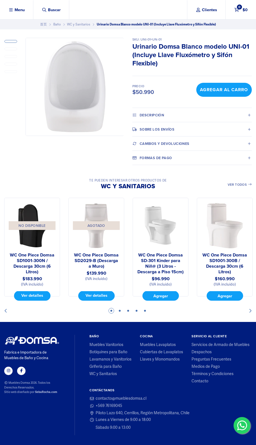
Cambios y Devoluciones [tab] (161, 143)
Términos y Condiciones (213, 374)
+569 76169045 (105, 406)
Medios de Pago (206, 367)
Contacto (200, 381)
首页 (43, 24)
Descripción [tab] (148, 115)
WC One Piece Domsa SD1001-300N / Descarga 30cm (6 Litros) (32, 263)
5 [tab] (145, 311)
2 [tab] (120, 311)
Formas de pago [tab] (152, 158)
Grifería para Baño (105, 367)
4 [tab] (136, 311)
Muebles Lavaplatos (158, 345)
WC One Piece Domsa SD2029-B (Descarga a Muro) (96, 260)
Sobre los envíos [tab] (153, 129)
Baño (57, 24)
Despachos (202, 352)
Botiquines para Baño (108, 352)
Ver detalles (32, 296)
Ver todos (240, 184)
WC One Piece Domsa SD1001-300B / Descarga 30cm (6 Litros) (224, 263)
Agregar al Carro (224, 89)
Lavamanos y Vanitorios (110, 359)
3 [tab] (128, 311)
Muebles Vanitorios (106, 345)
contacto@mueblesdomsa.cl (117, 399)
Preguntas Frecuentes (211, 359)
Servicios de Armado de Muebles (221, 345)
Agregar (160, 296)
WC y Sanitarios (78, 24)
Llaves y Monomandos (160, 359)
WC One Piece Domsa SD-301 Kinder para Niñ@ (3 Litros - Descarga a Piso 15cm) (160, 263)
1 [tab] (111, 311)
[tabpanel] (32, 249)
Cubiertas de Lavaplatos (161, 352)
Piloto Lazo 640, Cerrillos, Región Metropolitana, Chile (139, 413)
